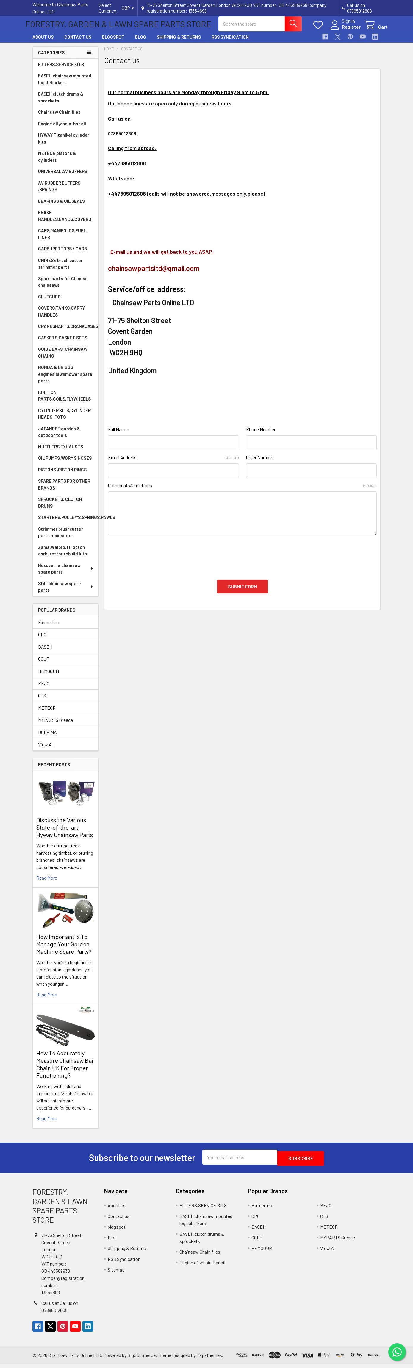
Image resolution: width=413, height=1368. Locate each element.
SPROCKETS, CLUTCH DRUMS (60, 508)
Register (344, 30)
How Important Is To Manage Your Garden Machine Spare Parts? (63, 949)
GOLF (43, 664)
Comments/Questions (242, 490)
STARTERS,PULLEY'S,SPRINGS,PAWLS (68, 522)
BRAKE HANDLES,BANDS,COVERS (64, 221)
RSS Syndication (230, 42)
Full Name (118, 434)
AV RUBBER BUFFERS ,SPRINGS (59, 192)
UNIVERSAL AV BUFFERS (62, 176)
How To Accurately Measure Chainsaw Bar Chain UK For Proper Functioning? (65, 1069)
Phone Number (261, 434)
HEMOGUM (48, 676)
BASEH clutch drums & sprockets (60, 102)
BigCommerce (141, 1359)
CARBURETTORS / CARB (62, 254)
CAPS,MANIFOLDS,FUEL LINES (62, 239)
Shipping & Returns (179, 42)
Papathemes (209, 1359)
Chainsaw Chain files (59, 117)
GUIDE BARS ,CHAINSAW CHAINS (62, 358)
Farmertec (48, 627)
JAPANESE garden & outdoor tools (59, 437)
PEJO (43, 688)
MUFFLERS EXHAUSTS (60, 452)
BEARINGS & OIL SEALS (61, 206)
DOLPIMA (47, 737)
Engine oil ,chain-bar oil (62, 129)
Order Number (259, 462)
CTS (42, 701)
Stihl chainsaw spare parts (66, 592)
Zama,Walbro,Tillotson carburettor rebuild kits (62, 556)
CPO (42, 640)
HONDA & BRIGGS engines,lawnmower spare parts (65, 379)
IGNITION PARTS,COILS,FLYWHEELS (64, 401)
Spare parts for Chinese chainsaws (63, 287)
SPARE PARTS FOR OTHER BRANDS (64, 490)
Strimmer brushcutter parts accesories (60, 538)
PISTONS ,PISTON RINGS (62, 475)
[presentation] (153, 559)
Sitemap (116, 1274)
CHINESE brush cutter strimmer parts (60, 269)
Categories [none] (51, 57)
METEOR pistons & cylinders (57, 162)
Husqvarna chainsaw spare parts (66, 574)
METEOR (47, 713)
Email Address (173, 462)
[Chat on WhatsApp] (397, 1352)
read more (46, 883)
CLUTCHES (49, 302)
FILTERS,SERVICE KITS (61, 69)
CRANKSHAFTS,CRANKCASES (68, 331)
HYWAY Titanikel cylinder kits (63, 144)
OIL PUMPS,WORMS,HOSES (65, 463)
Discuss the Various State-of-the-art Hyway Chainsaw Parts (64, 833)
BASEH (45, 652)
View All (46, 749)
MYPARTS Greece (55, 725)
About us (43, 42)
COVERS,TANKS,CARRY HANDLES (61, 317)
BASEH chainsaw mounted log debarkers (64, 84)
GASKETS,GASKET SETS (62, 343)
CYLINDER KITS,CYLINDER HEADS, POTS (64, 419)
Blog (140, 42)
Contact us (77, 42)
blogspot (113, 42)
